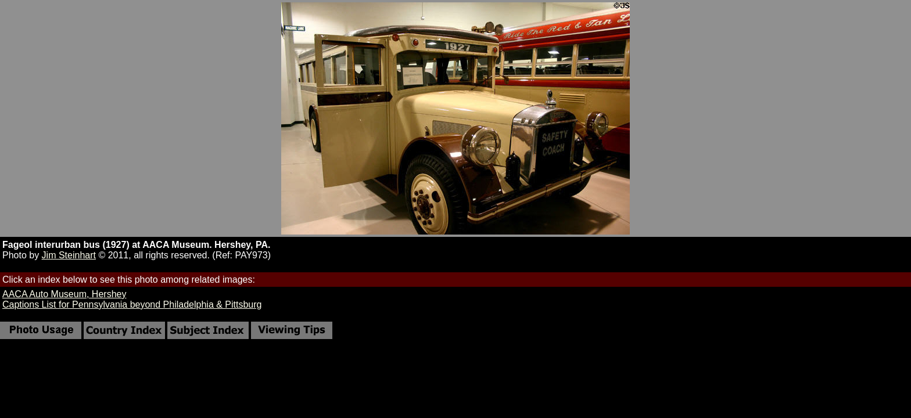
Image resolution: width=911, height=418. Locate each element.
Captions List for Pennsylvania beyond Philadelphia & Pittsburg (132, 304)
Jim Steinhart (69, 255)
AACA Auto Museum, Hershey (64, 294)
